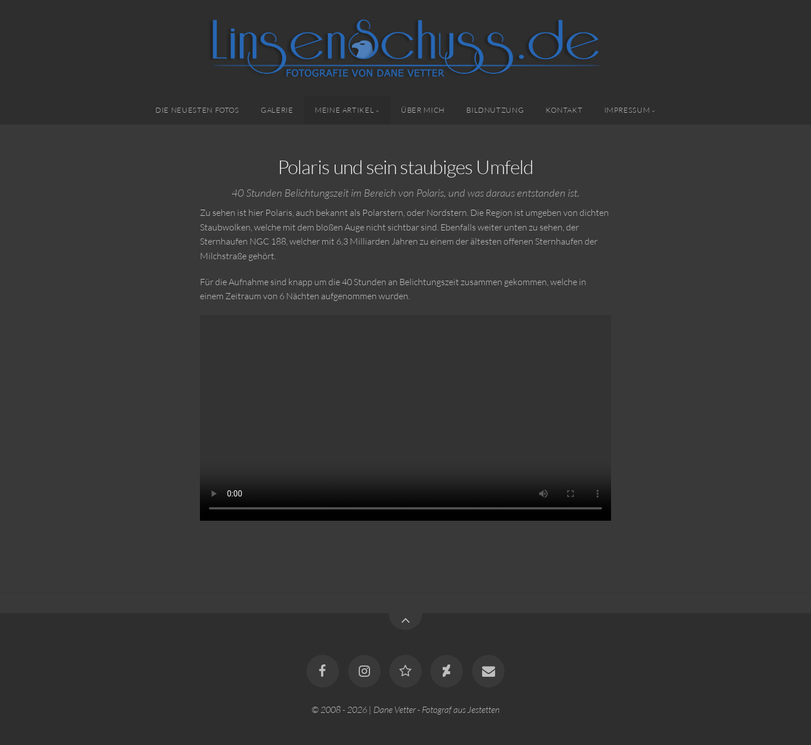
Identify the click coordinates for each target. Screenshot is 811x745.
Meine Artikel (344, 109)
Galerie (277, 109)
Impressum (627, 109)
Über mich (423, 109)
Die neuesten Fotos (197, 109)
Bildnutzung (495, 109)
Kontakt (564, 109)
